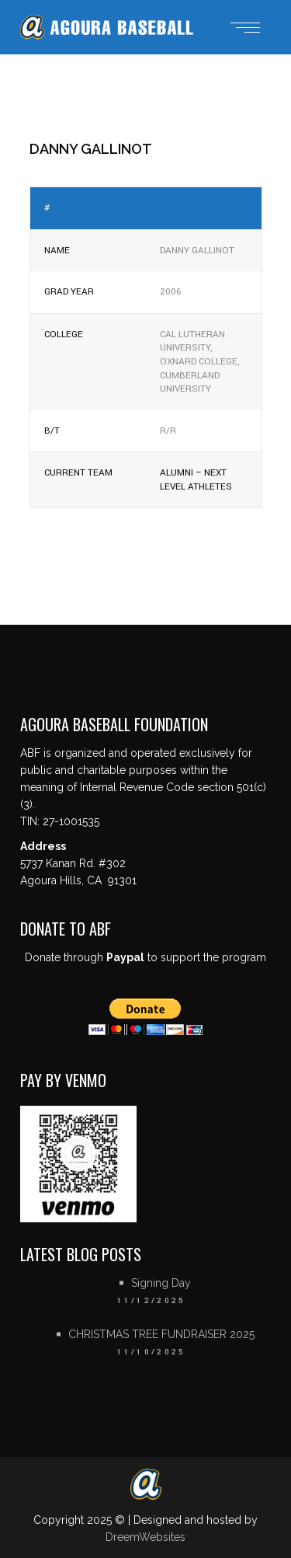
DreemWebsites (145, 1537)
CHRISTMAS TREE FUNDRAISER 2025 (161, 1334)
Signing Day (161, 1283)
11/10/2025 (151, 1352)
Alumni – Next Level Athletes (196, 479)
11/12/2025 (151, 1300)
